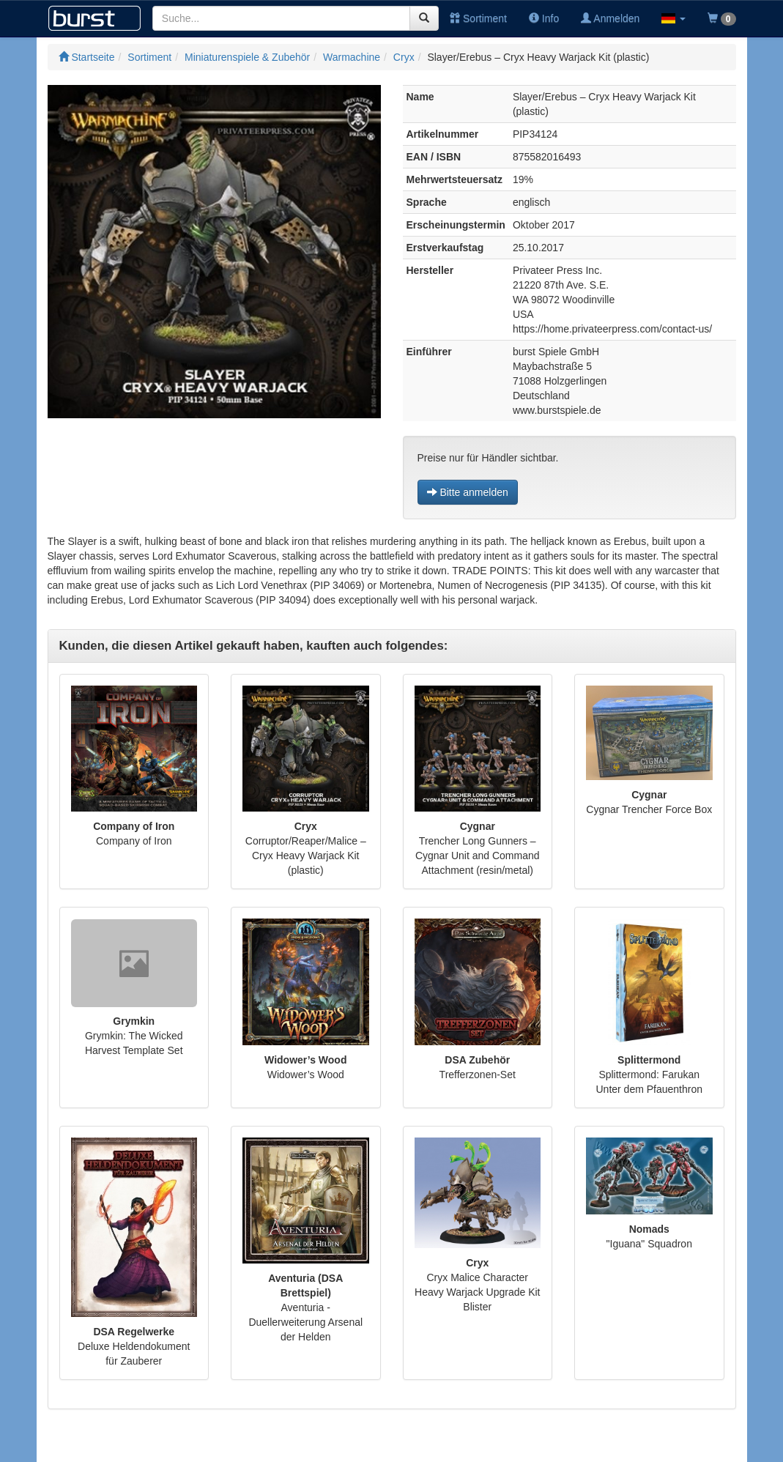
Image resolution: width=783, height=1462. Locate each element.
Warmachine (351, 57)
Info (544, 18)
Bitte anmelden (467, 492)
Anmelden (610, 18)
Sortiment (478, 18)
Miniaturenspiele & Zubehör (247, 57)
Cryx (404, 57)
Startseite (87, 57)
